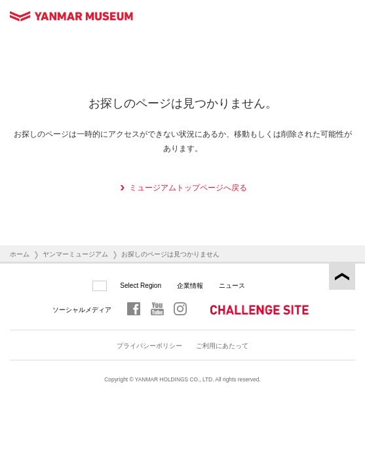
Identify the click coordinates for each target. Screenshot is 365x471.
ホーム (19, 254)
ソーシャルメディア (81, 309)
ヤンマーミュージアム (75, 254)
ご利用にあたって (222, 345)
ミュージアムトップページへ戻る (188, 187)
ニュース (232, 285)
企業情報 (190, 285)
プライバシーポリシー (149, 345)
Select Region (140, 285)
